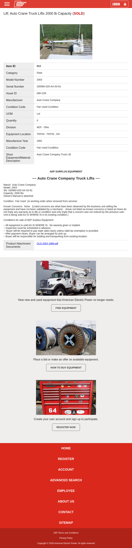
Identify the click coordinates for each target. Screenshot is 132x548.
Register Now (66, 427)
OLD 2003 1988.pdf (47, 243)
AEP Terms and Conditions (66, 533)
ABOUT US (66, 501)
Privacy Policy (66, 538)
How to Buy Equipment (66, 367)
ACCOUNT (66, 469)
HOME (66, 448)
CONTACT (66, 512)
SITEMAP (66, 522)
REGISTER (66, 459)
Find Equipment (66, 308)
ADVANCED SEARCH (66, 480)
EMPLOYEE (66, 491)
